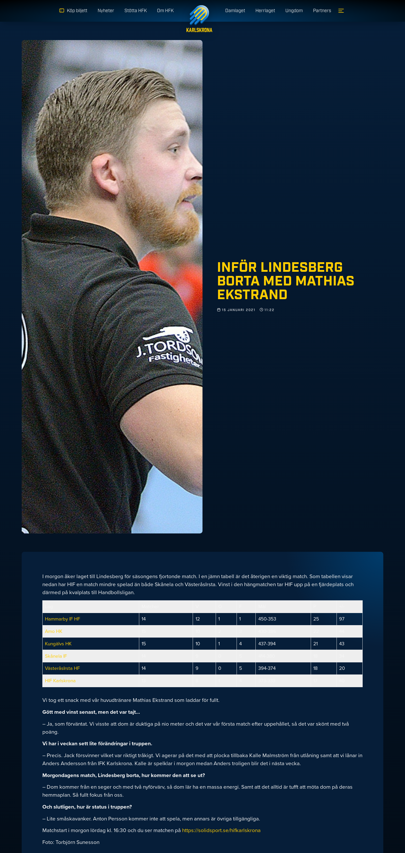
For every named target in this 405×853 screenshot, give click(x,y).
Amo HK (53, 631)
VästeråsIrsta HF (62, 668)
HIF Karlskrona (60, 680)
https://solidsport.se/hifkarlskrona (221, 830)
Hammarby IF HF (62, 618)
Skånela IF (56, 656)
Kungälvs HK (58, 643)
